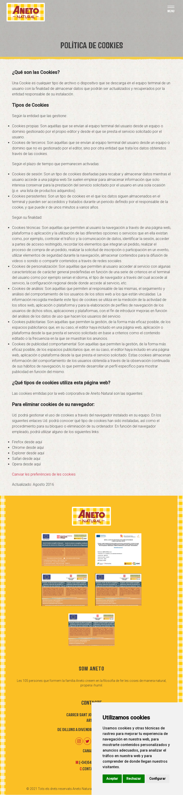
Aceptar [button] (112, 778)
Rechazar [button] (133, 778)
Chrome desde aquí (28, 447)
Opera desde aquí (26, 464)
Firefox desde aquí (27, 442)
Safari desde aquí (26, 458)
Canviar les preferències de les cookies (44, 474)
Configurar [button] (157, 778)
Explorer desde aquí (28, 453)
